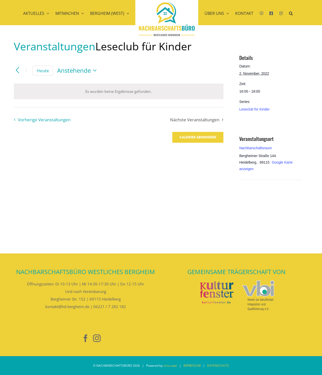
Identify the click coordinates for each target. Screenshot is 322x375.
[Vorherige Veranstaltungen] (17, 70)
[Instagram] (97, 338)
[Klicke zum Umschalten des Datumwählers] (78, 70)
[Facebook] (85, 338)
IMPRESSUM (192, 365)
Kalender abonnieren (198, 137)
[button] (291, 19)
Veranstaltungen (54, 46)
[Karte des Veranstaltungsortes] (265, 214)
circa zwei (170, 365)
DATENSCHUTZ (218, 365)
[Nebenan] (74, 338)
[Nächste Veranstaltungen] (26, 70)
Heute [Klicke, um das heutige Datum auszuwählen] (43, 70)
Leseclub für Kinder (254, 109)
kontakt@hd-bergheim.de (67, 306)
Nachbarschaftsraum (255, 148)
